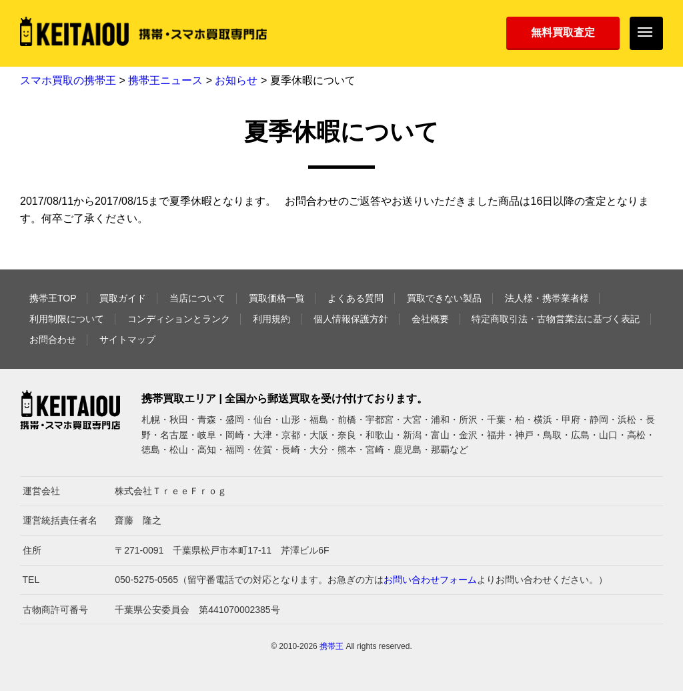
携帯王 (331, 646)
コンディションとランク (178, 318)
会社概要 (430, 318)
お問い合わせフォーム (430, 579)
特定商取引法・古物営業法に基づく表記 (556, 318)
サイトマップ (127, 339)
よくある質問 (355, 298)
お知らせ (236, 80)
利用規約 (271, 318)
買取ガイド (122, 298)
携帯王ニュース (165, 80)
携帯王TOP (53, 298)
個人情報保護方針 (350, 318)
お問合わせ (52, 339)
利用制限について (66, 318)
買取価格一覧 (277, 298)
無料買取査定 (563, 32)
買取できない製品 (444, 298)
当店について (197, 298)
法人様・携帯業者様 (547, 298)
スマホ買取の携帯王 (68, 80)
